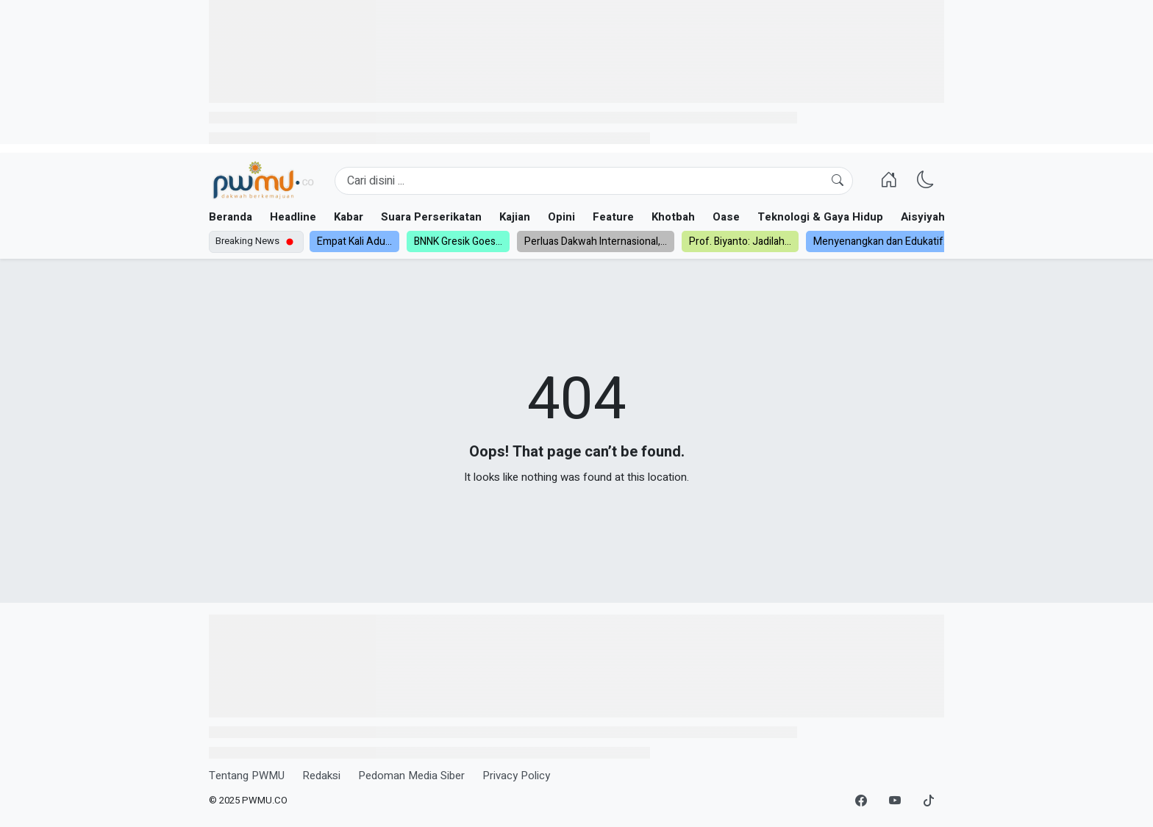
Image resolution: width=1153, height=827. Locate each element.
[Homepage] (263, 181)
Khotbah (673, 217)
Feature (613, 217)
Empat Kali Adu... (354, 241)
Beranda (230, 217)
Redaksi (321, 775)
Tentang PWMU (247, 775)
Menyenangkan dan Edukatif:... (882, 241)
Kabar (348, 217)
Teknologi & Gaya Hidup (820, 217)
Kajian (514, 217)
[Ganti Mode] (925, 180)
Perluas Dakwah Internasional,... (595, 241)
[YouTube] (894, 801)
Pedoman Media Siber (411, 775)
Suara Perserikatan (431, 217)
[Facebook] (861, 801)
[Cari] (837, 181)
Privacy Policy (516, 775)
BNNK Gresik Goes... (458, 241)
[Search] (594, 181)
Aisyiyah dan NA (943, 217)
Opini (561, 217)
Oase (726, 217)
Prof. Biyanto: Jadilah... (740, 241)
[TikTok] (928, 801)
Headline (293, 217)
